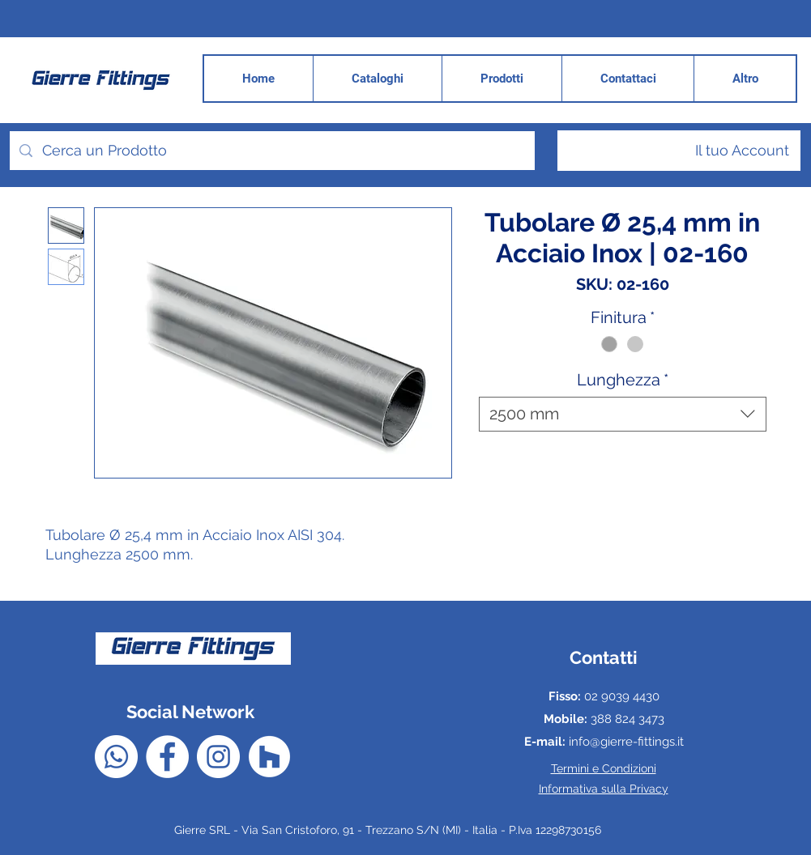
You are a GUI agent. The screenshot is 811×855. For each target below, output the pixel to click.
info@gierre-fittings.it (626, 741)
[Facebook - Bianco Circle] (167, 756)
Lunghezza (622, 379)
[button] (745, 78)
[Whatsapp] (116, 756)
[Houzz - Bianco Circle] (269, 756)
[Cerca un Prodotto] (271, 150)
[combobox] (622, 414)
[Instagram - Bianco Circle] (218, 756)
